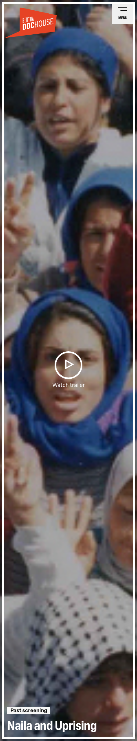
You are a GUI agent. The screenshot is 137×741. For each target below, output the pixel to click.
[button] (68, 365)
